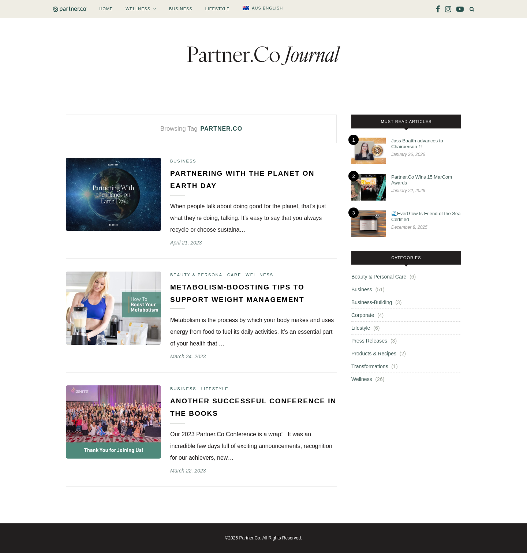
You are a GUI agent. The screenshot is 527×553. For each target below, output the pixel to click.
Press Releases (369, 341)
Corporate (362, 315)
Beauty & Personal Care (205, 275)
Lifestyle (217, 9)
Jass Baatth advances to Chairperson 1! (417, 143)
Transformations (369, 366)
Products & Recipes (373, 353)
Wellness (138, 9)
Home (106, 9)
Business (181, 9)
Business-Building (371, 302)
